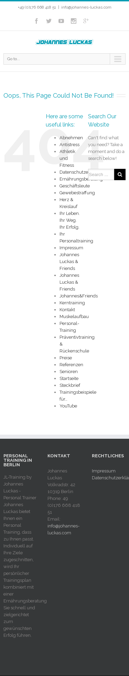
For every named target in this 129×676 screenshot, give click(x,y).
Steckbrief (70, 385)
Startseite (69, 378)
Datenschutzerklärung (83, 172)
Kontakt (67, 309)
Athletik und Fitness (67, 158)
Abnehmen (71, 137)
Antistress (69, 144)
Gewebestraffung (77, 192)
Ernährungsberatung (81, 179)
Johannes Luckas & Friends (69, 261)
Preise (66, 357)
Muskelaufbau (74, 316)
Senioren (69, 371)
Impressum (71, 247)
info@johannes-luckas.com (86, 7)
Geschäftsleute (75, 185)
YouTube (68, 405)
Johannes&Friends (79, 295)
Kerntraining (72, 302)
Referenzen (71, 364)
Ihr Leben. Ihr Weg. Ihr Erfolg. (70, 220)
